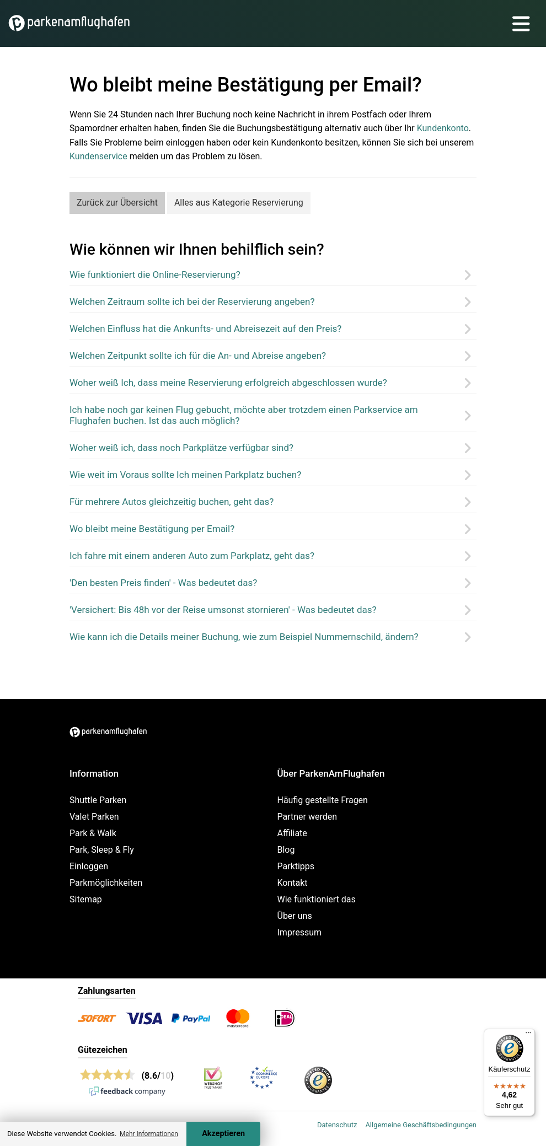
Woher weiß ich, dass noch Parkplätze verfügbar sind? (181, 447)
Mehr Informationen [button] (149, 1134)
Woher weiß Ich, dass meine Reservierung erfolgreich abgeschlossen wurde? (228, 382)
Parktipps (296, 866)
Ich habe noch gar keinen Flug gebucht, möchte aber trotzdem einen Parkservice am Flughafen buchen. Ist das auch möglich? (243, 415)
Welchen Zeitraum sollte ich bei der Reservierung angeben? (191, 301)
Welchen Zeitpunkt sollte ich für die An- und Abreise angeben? (197, 355)
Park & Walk (92, 833)
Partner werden (307, 816)
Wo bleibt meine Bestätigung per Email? (151, 528)
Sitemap (85, 899)
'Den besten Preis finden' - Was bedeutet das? (163, 582)
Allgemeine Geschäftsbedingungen (421, 1125)
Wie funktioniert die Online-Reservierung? (154, 274)
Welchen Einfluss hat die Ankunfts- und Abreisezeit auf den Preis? (205, 328)
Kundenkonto (443, 128)
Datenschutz (337, 1125)
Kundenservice (98, 156)
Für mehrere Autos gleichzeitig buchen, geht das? (171, 501)
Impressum (299, 932)
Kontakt (292, 883)
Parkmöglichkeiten (105, 883)
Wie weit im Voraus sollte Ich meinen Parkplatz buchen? (185, 474)
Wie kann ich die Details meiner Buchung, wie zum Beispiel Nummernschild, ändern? (244, 636)
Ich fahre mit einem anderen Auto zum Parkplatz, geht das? (191, 555)
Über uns (294, 916)
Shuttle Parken (97, 800)
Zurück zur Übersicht (117, 202)
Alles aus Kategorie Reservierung (238, 202)
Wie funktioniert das (316, 899)
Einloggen (88, 866)
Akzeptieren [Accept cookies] (223, 1133)
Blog (286, 849)
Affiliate (292, 833)
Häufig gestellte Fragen (322, 800)
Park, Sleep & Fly (101, 849)
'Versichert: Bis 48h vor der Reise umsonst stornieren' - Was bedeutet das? (223, 609)
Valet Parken (94, 816)
